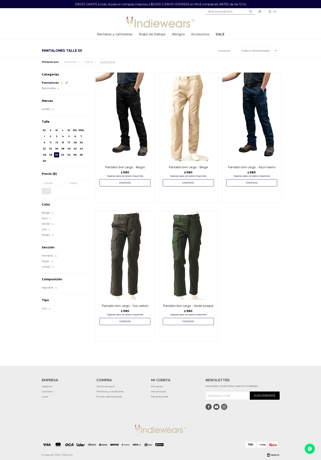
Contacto (47, 391)
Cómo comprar (105, 386)
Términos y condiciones (109, 391)
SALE (220, 34)
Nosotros (47, 386)
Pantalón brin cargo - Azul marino (252, 167)
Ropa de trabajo (152, 34)
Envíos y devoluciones (109, 396)
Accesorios (200, 34)
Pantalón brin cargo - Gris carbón (125, 306)
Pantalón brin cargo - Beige (188, 167)
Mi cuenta (157, 386)
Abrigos (178, 34)
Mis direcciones (159, 396)
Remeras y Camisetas (115, 34)
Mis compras (158, 391)
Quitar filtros (107, 61)
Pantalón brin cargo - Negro (125, 167)
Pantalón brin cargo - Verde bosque (188, 306)
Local (45, 396)
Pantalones (70, 62)
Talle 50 (89, 62)
